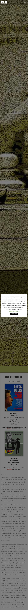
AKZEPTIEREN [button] (14, 313)
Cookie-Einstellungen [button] (14, 311)
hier (20, 309)
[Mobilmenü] (25, 2)
